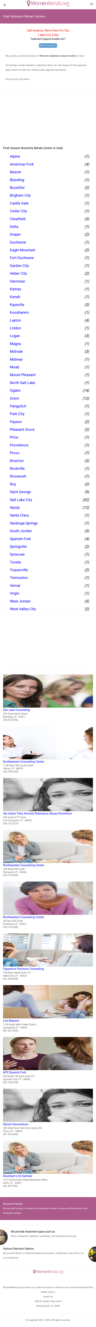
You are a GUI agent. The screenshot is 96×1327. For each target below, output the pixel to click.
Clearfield (17, 219)
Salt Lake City (21, 500)
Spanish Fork (20, 539)
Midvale (16, 351)
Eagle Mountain (22, 250)
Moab (14, 367)
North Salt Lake (22, 383)
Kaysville (17, 305)
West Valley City (23, 609)
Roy (13, 484)
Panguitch (18, 406)
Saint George (20, 492)
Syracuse (17, 554)
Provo (15, 453)
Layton (15, 320)
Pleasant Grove (22, 429)
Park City (17, 414)
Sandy (15, 507)
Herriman (17, 281)
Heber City (18, 273)
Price (14, 437)
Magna (15, 344)
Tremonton (19, 578)
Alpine (15, 156)
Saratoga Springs (24, 523)
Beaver (15, 172)
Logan (15, 336)
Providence (19, 445)
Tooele (15, 562)
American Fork (22, 164)
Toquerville (19, 570)
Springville (18, 546)
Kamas (15, 289)
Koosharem (19, 312)
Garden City (19, 266)
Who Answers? (48, 45)
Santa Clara (19, 515)
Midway (16, 359)
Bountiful (17, 188)
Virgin (14, 593)
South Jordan (21, 531)
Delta (14, 227)
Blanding (17, 180)
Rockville (17, 468)
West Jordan (20, 601)
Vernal (15, 585)
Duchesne (18, 242)
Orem (14, 398)
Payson (16, 422)
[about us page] (91, 4)
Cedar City (18, 211)
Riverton (17, 461)
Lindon (15, 328)
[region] (48, 120)
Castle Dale (19, 203)
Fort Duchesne (22, 258)
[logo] (48, 3)
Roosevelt (18, 476)
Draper (15, 234)
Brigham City (20, 195)
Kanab (15, 297)
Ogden (15, 390)
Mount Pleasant (23, 375)
